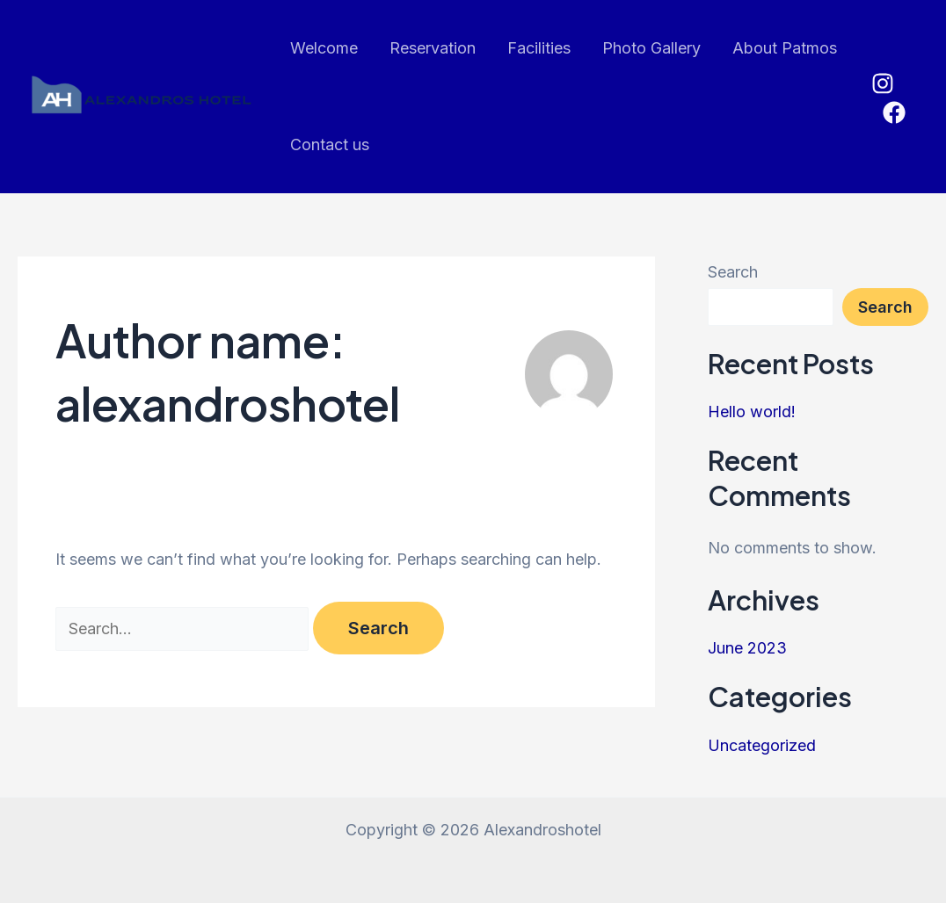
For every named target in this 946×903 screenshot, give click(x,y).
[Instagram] (882, 83)
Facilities (539, 48)
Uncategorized (762, 745)
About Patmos (784, 48)
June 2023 (747, 648)
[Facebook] (894, 112)
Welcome (324, 48)
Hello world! (752, 411)
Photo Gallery (651, 48)
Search (733, 272)
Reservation (432, 48)
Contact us (329, 144)
